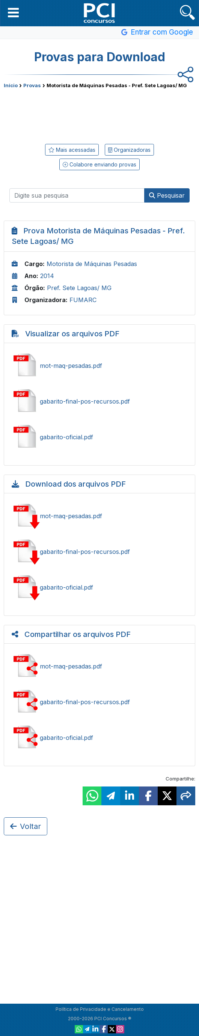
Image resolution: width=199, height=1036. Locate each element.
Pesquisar (167, 195)
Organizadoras (129, 150)
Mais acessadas (71, 150)
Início (11, 85)
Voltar (25, 826)
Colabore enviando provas (99, 164)
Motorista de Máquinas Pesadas (92, 264)
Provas (32, 85)
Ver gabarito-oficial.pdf (99, 437)
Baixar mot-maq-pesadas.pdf (99, 516)
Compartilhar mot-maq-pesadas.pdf (99, 666)
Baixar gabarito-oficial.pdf (99, 587)
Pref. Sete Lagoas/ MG (79, 288)
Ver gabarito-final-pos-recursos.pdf (99, 401)
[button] (13, 12)
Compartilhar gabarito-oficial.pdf (99, 738)
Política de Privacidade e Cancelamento (100, 1009)
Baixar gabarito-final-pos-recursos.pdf (99, 552)
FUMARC (82, 300)
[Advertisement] (99, 114)
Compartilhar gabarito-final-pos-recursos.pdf (99, 702)
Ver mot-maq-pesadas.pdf (99, 366)
